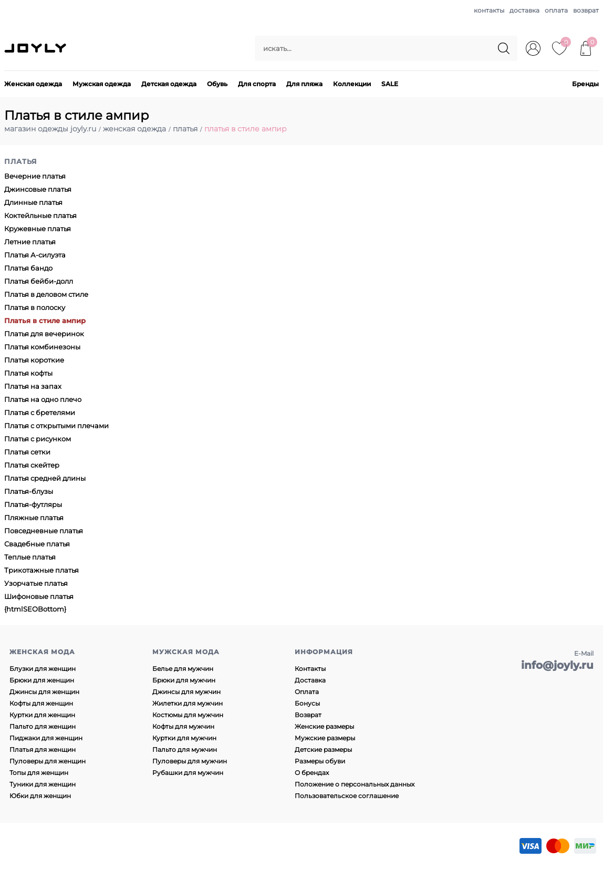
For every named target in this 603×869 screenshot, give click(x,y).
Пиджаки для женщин (45, 738)
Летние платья (30, 241)
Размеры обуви (320, 761)
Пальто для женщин (42, 726)
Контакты (310, 669)
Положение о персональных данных (354, 784)
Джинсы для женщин (44, 692)
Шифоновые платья (39, 596)
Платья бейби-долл (38, 281)
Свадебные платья (37, 544)
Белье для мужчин (182, 669)
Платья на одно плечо (42, 399)
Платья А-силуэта (35, 255)
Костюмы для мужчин (187, 715)
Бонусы (307, 703)
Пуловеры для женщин (47, 761)
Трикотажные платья (41, 570)
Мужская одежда (101, 84)
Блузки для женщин (42, 669)
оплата (556, 10)
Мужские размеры (325, 738)
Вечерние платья (35, 176)
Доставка (310, 680)
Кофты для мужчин (183, 726)
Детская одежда (168, 84)
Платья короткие (34, 360)
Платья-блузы (28, 491)
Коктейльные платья (40, 215)
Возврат (308, 715)
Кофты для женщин (41, 703)
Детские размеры (323, 749)
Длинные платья (33, 202)
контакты (489, 10)
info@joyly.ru (557, 665)
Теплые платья (30, 557)
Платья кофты (28, 373)
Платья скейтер (31, 465)
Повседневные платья (43, 530)
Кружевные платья (37, 228)
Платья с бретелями (39, 412)
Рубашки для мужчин (187, 773)
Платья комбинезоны (42, 347)
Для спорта (257, 84)
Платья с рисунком (37, 439)
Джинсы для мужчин (186, 692)
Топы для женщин (38, 773)
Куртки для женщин (42, 715)
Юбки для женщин (40, 796)
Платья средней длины (45, 478)
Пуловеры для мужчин (189, 761)
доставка (524, 10)
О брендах (312, 773)
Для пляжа (304, 84)
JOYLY (36, 48)
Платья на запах (32, 386)
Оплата (307, 692)
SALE (389, 84)
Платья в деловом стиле (46, 294)
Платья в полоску (34, 307)
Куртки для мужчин (184, 738)
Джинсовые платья (37, 189)
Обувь (217, 84)
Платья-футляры (33, 504)
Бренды (585, 84)
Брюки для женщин (41, 680)
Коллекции (352, 84)
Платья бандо (28, 268)
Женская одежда (33, 84)
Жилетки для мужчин (187, 703)
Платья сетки (27, 452)
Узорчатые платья (36, 583)
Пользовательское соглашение (347, 796)
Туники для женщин (42, 784)
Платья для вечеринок (44, 333)
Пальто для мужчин (184, 749)
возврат (586, 10)
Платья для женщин (42, 749)
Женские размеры (324, 726)
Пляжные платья (34, 517)
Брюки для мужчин (183, 680)
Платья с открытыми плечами (56, 425)
